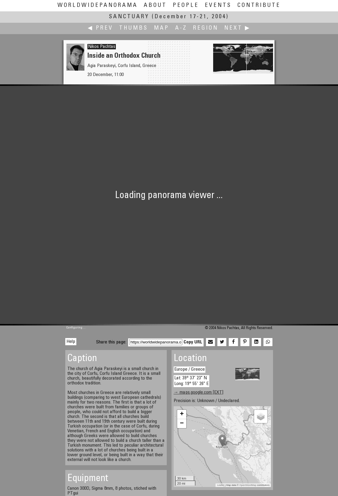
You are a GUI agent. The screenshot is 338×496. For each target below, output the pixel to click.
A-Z (181, 28)
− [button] (182, 423)
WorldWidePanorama (97, 5)
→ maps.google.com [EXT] (198, 392)
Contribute (259, 5)
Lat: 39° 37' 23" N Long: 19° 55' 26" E (191, 381)
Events (218, 5)
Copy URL (193, 342)
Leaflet (220, 485)
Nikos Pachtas (101, 46)
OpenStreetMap (247, 485)
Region (205, 28)
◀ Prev (100, 28)
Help (70, 341)
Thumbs (133, 28)
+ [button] (182, 414)
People (186, 5)
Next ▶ (237, 28)
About (155, 5)
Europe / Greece (189, 369)
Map (161, 28)
